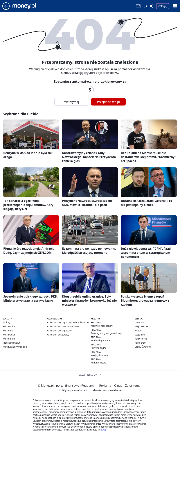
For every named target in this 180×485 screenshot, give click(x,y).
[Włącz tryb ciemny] (148, 6)
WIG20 (138, 330)
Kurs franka (9, 334)
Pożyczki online (98, 347)
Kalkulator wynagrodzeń (59, 330)
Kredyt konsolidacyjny (102, 325)
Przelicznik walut (11, 342)
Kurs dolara (9, 338)
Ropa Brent (140, 342)
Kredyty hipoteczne (101, 340)
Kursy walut (9, 326)
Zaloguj (162, 6)
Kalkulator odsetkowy (58, 334)
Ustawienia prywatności (106, 390)
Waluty (6, 322)
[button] (175, 6)
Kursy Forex (141, 338)
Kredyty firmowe (99, 355)
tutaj (103, 429)
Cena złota (140, 322)
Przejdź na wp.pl (108, 102)
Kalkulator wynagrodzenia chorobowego (68, 322)
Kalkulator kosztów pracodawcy (63, 326)
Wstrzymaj (71, 102)
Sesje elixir (140, 334)
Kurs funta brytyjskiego (15, 346)
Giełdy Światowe (143, 346)
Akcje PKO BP (141, 326)
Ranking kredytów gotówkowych (107, 333)
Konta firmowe (98, 362)
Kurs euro (8, 330)
